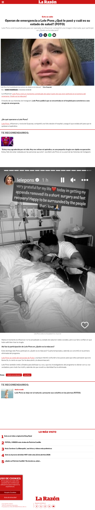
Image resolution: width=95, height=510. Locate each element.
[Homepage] (48, 2)
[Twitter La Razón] (45, 35)
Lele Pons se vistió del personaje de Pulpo (17, 358)
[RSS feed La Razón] (49, 506)
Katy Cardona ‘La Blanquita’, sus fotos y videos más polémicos (28, 448)
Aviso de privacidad (10, 497)
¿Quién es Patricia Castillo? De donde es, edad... (23, 461)
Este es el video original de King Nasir (18, 436)
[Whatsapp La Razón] (50, 35)
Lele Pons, (5, 124)
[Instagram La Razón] (45, 506)
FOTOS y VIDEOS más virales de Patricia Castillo (23, 442)
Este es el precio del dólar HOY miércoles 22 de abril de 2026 (27, 455)
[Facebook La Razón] (41, 35)
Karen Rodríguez (11, 90)
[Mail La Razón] (54, 35)
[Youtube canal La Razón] (53, 506)
